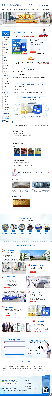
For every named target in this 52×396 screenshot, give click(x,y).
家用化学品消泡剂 (6, 65)
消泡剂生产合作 (7, 118)
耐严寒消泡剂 (6, 104)
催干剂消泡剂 (6, 109)
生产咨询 (33, 271)
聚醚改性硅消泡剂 (6, 83)
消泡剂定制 (7, 116)
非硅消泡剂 (5, 86)
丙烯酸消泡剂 (34, 368)
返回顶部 (50, 395)
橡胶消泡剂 (5, 68)
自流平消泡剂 (6, 102)
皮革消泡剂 (5, 71)
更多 (45, 366)
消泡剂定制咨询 (6, 315)
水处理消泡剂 (6, 39)
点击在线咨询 (41, 172)
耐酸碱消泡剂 (6, 96)
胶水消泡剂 (5, 44)
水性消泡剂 (5, 99)
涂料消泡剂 (17, 366)
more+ (49, 196)
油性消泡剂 (5, 101)
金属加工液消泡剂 (25, 366)
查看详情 (27, 191)
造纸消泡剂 (39, 366)
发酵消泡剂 (5, 57)
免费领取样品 (47, 172)
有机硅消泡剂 (6, 78)
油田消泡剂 (5, 52)
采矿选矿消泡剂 (6, 55)
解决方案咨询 (7, 287)
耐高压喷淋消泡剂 (38, 370)
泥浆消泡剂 (5, 63)
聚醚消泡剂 (13, 368)
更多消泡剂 (5, 73)
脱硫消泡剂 (5, 47)
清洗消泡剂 (5, 41)
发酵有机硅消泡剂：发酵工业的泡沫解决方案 (18, 189)
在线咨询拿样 (37, 331)
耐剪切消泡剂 (18, 370)
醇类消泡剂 (5, 84)
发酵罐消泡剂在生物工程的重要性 (37, 189)
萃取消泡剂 (5, 60)
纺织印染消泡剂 (6, 49)
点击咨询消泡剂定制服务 (26, 237)
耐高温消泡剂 (6, 94)
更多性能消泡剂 (6, 107)
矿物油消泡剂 (6, 81)
